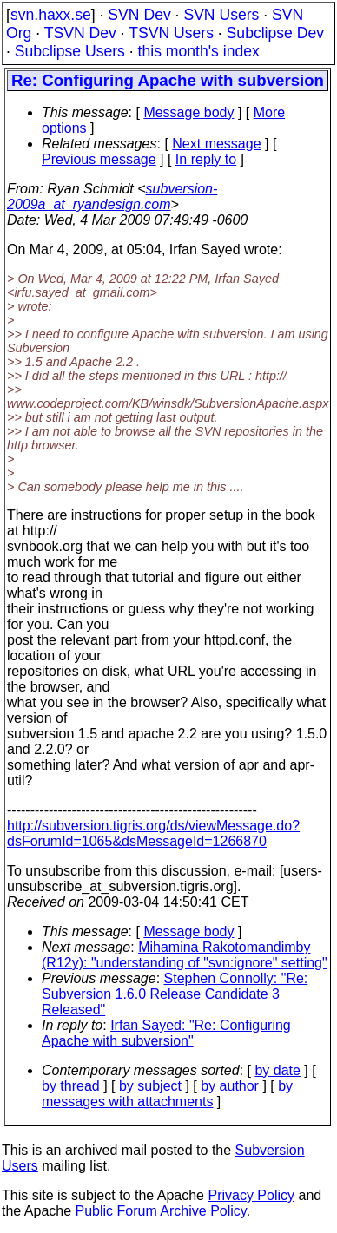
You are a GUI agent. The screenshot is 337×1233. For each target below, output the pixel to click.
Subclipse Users (70, 51)
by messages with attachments (167, 1094)
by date (277, 1070)
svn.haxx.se (50, 14)
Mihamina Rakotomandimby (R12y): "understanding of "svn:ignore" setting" (184, 955)
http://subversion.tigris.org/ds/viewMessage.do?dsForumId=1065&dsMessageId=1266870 (153, 833)
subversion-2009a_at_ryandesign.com (112, 196)
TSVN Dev (80, 33)
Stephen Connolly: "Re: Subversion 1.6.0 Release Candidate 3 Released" (174, 994)
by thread (71, 1086)
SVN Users (221, 14)
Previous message (99, 159)
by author (230, 1086)
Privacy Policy (251, 1195)
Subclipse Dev (275, 33)
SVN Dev (139, 14)
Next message (216, 143)
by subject (150, 1086)
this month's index (199, 51)
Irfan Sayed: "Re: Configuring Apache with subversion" (166, 1033)
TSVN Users (171, 33)
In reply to (205, 159)
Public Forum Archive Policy (161, 1210)
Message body (188, 112)
